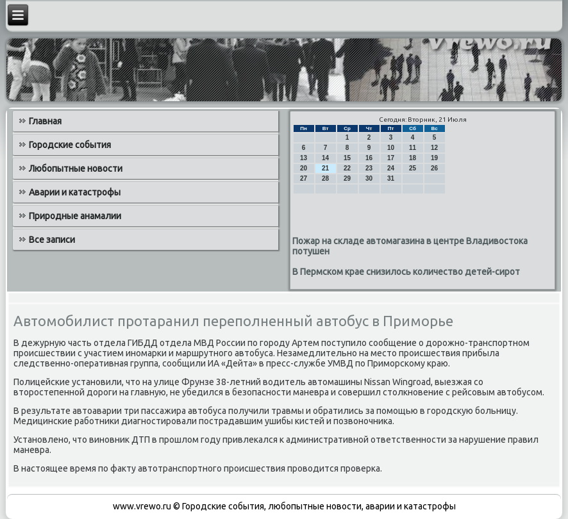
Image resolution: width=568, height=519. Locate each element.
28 (325, 178)
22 (347, 168)
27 (303, 178)
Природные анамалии (75, 216)
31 (390, 178)
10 (390, 147)
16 (368, 157)
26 (434, 168)
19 (434, 157)
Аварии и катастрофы (75, 192)
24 (390, 168)
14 (325, 157)
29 (347, 178)
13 (303, 157)
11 (412, 147)
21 (325, 168)
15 (347, 157)
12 (434, 147)
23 (368, 168)
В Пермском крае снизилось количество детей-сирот (406, 272)
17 (390, 157)
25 (412, 168)
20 (303, 168)
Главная (45, 121)
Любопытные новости (75, 168)
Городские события (70, 145)
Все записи (52, 240)
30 (368, 178)
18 (412, 157)
